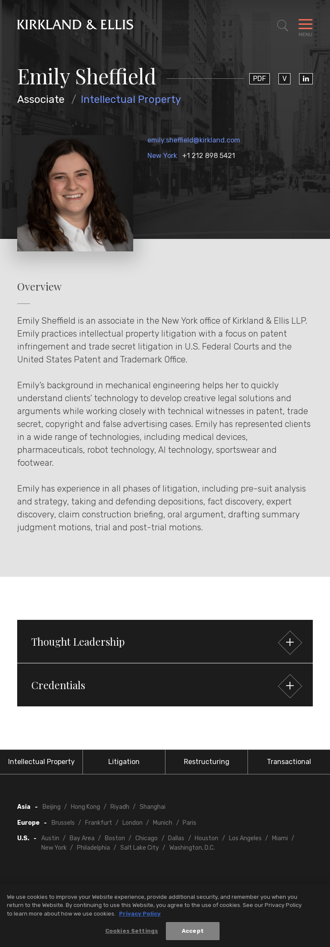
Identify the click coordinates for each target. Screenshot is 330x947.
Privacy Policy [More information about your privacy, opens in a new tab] (140, 916)
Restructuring (206, 762)
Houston (206, 838)
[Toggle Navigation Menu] (305, 25)
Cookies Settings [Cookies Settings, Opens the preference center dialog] (131, 934)
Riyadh (119, 807)
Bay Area (82, 838)
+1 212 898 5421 (208, 156)
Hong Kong (85, 807)
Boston (115, 838)
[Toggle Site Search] (282, 25)
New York (162, 156)
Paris (189, 822)
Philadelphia (93, 847)
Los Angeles (245, 838)
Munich (162, 822)
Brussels (63, 822)
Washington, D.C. (192, 847)
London (132, 822)
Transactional (289, 762)
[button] (165, 641)
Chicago (146, 838)
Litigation (124, 762)
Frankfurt (98, 822)
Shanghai (152, 807)
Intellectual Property (131, 99)
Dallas (176, 838)
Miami (280, 838)
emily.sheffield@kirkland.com (193, 140)
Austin (50, 838)
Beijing (52, 807)
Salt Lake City (139, 847)
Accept (193, 934)
